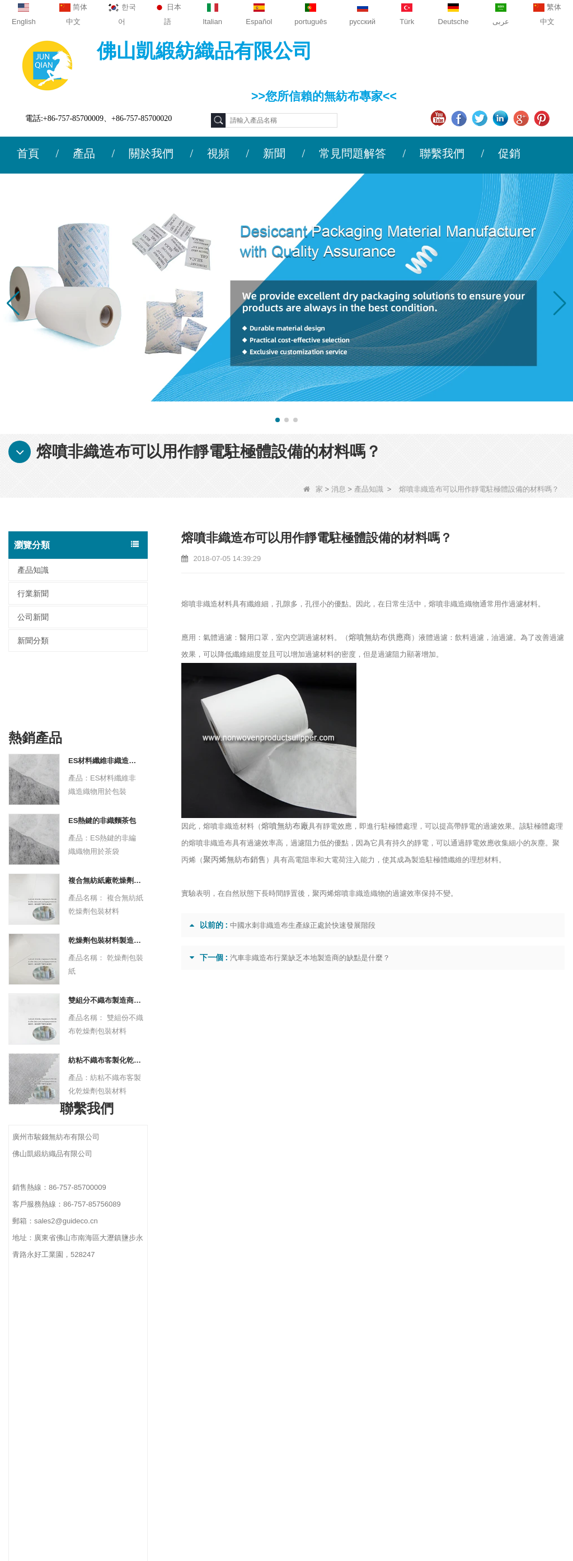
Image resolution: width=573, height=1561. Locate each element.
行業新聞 (33, 593)
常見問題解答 (352, 153)
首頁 (28, 153)
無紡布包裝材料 (363, 1431)
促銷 (509, 153)
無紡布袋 (351, 1460)
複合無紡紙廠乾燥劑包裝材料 (105, 825)
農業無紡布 (355, 1358)
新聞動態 (37, 1386)
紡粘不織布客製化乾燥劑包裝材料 (105, 1005)
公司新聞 (33, 617)
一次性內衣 (355, 1387)
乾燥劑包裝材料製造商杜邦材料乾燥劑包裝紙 (105, 885)
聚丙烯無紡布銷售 (232, 860)
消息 (338, 489)
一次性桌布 (355, 1372)
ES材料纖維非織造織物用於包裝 (105, 706)
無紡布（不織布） (367, 1489)
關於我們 (151, 153)
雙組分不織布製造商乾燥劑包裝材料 (105, 945)
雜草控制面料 (359, 1402)
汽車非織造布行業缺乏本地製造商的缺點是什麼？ (310, 958)
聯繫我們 (442, 153)
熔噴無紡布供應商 (378, 637)
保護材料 (351, 1343)
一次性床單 (355, 1445)
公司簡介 (37, 1342)
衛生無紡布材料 (363, 1416)
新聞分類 (33, 640)
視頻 (218, 153)
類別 (349, 1317)
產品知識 (368, 489)
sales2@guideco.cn (195, 1412)
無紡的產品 (355, 1474)
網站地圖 (37, 1408)
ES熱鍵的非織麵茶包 (102, 765)
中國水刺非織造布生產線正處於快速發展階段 (302, 925)
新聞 (274, 153)
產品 (84, 153)
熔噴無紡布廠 (283, 826)
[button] (277, 420)
